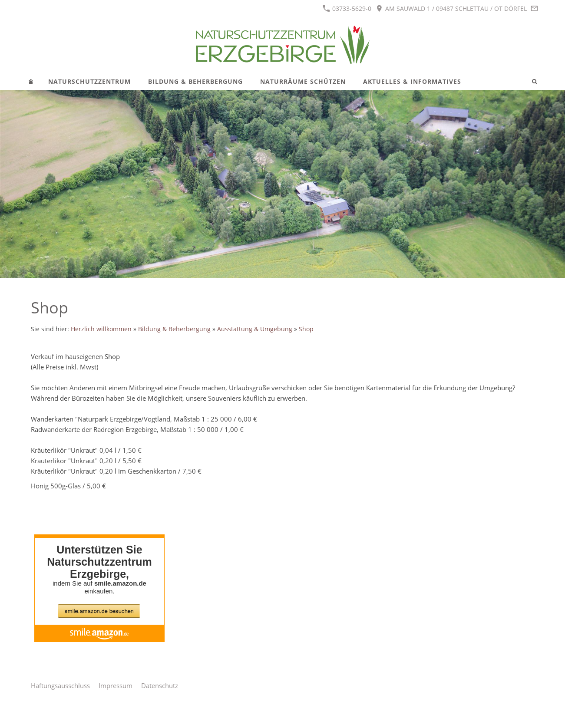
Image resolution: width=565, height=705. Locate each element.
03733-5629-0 (347, 8)
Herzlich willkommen (101, 329)
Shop (306, 329)
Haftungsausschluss (60, 685)
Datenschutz (159, 685)
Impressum (115, 685)
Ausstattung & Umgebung (254, 329)
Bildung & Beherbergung (174, 329)
